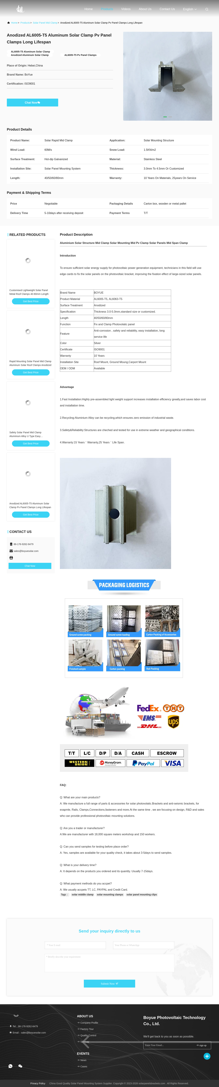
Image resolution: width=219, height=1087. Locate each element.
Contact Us (167, 9)
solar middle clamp (83, 894)
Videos (126, 9)
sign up (201, 1045)
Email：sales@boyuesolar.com (27, 1032)
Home (89, 9)
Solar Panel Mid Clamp (45, 22)
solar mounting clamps (110, 894)
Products (107, 9)
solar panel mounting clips (142, 894)
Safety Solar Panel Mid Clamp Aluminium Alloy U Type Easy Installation (25, 436)
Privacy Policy (37, 1083)
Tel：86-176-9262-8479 (23, 1026)
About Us (145, 9)
